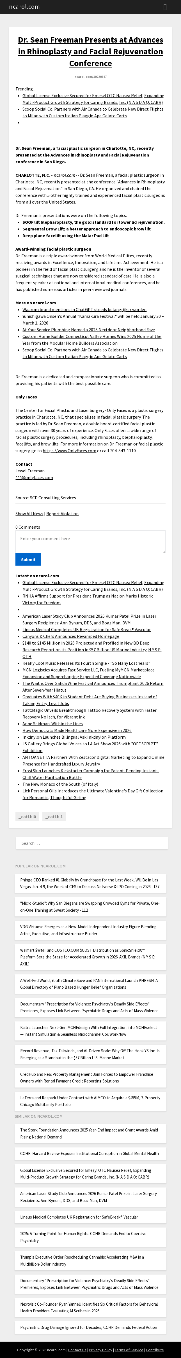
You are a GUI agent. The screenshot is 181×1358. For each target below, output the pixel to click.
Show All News (29, 513)
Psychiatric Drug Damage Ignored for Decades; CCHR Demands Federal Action (88, 1327)
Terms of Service (129, 1349)
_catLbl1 (54, 816)
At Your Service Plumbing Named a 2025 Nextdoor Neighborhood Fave (88, 329)
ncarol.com (24, 6)
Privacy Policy (100, 1349)
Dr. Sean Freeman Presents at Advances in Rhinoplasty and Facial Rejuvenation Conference (90, 51)
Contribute (155, 1349)
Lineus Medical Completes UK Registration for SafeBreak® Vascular (86, 629)
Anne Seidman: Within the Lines (52, 723)
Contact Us (77, 1349)
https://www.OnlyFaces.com (69, 450)
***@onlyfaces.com (34, 477)
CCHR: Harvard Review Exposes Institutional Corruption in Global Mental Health (89, 1153)
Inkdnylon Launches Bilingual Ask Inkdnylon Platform (74, 737)
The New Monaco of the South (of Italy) (60, 784)
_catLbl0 (27, 816)
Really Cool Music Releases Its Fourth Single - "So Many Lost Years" (86, 663)
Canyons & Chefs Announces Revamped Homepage (70, 636)
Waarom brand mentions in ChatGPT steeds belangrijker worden (84, 309)
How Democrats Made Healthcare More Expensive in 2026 (77, 730)
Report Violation (62, 513)
